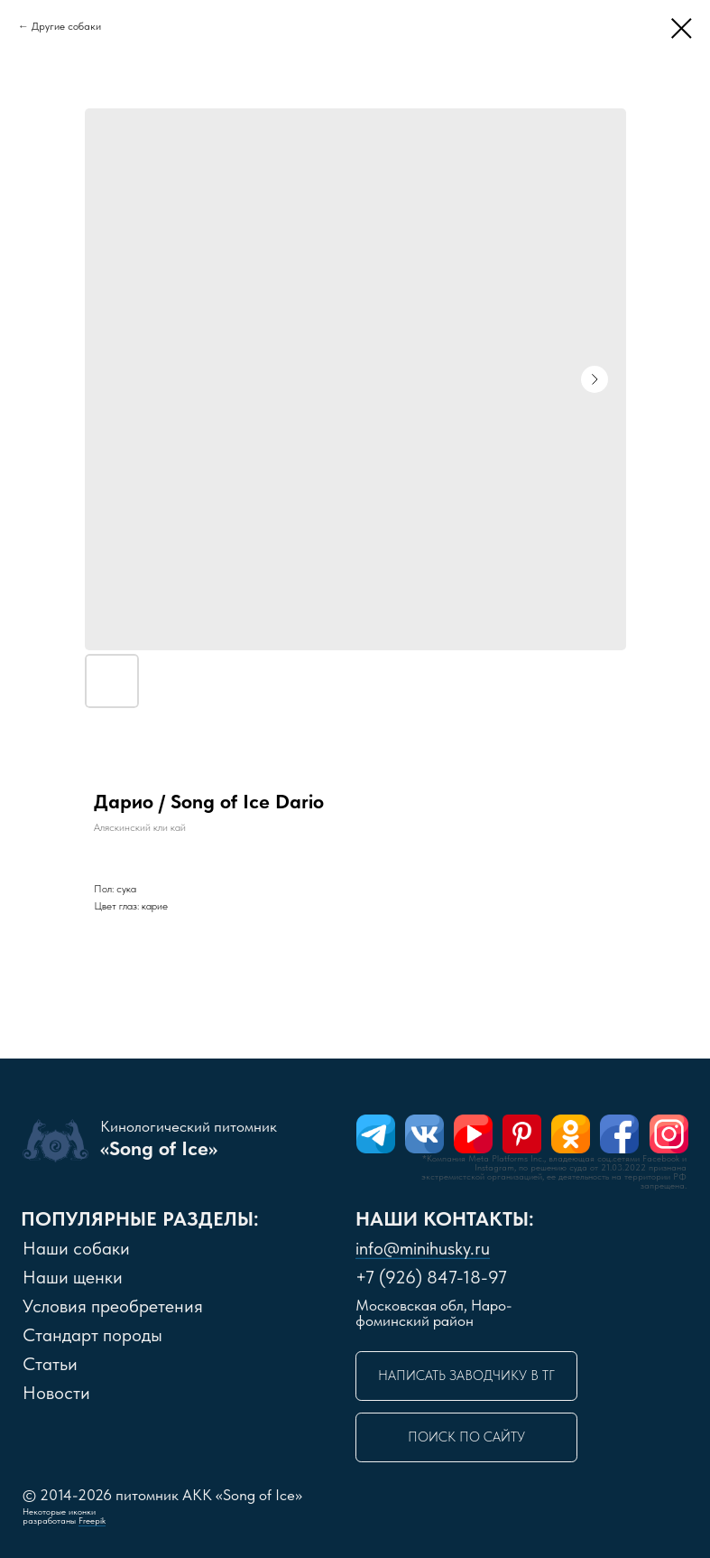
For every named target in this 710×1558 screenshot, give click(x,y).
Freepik (92, 1520)
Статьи (50, 1364)
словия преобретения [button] (113, 1306)
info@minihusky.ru (422, 1248)
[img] (375, 1134)
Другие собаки (66, 26)
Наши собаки (76, 1248)
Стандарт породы (92, 1335)
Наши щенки (73, 1277)
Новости (56, 1393)
